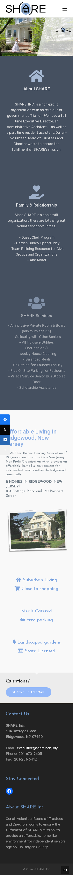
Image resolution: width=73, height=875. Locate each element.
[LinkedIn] (5, 440)
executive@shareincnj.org (37, 748)
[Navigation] (64, 9)
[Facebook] (5, 419)
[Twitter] (5, 430)
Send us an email (28, 692)
